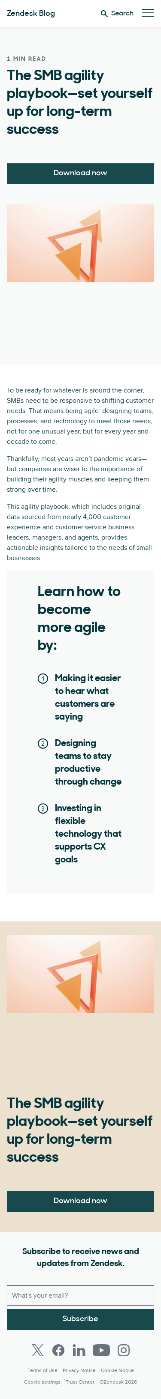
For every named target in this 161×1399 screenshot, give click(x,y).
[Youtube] (101, 1350)
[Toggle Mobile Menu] (148, 13)
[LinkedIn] (79, 1350)
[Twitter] (38, 1350)
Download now (80, 173)
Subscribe (80, 1319)
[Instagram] (124, 1350)
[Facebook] (58, 1350)
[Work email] (80, 1295)
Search (117, 13)
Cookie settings (42, 1382)
